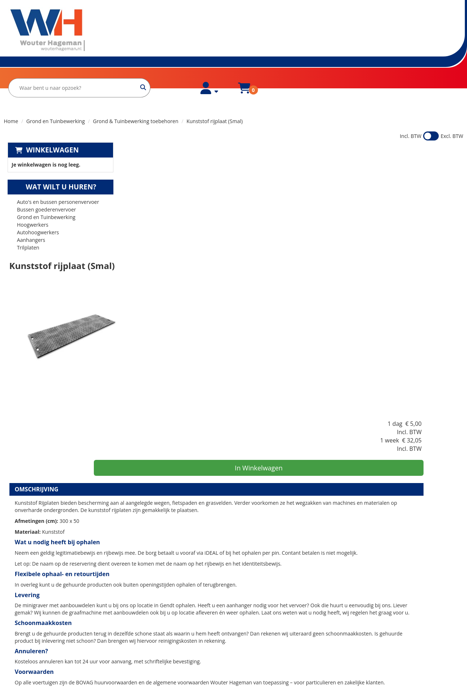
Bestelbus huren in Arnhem (271, 625)
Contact (133, 611)
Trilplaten (24, 230)
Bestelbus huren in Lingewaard (275, 604)
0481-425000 (27, 628)
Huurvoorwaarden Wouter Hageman (167, 618)
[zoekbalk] (230, 31)
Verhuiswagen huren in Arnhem (276, 618)
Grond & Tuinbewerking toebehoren (135, 103)
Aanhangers (27, 222)
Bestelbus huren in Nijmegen (273, 647)
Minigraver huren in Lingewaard (276, 611)
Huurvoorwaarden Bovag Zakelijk (163, 625)
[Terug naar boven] (233, 549)
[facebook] (17, 654)
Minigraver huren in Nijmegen (274, 654)
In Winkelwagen (406, 189)
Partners (134, 604)
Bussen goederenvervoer (42, 192)
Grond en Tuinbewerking (55, 103)
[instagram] (33, 654)
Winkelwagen (48, 132)
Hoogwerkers (29, 207)
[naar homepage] (45, 30)
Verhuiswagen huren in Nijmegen (278, 640)
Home (19, 78)
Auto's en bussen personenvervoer (54, 184)
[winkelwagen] (394, 35)
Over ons (55, 78)
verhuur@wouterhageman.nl (46, 635)
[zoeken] (294, 31)
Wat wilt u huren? (52, 170)
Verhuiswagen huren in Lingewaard (280, 596)
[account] (360, 35)
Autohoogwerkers (34, 215)
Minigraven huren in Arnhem (273, 633)
